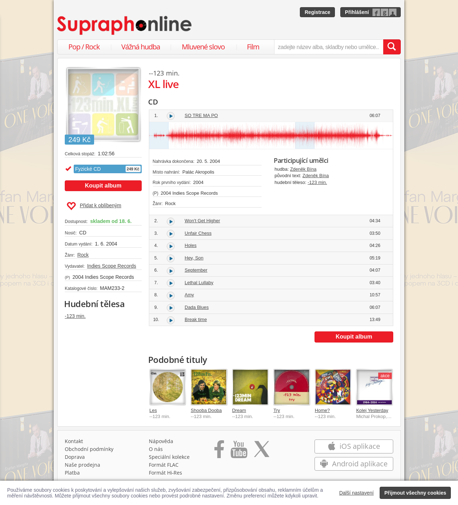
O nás (156, 449)
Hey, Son (194, 258)
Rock (83, 255)
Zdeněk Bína (303, 169)
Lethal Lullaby (199, 282)
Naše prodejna (82, 464)
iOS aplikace (353, 446)
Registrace (317, 12)
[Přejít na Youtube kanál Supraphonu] (239, 451)
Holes (190, 245)
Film (253, 47)
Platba (72, 472)
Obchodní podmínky (89, 449)
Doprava (75, 456)
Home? (322, 410)
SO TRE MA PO (201, 115)
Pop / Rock (84, 47)
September (196, 270)
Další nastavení (356, 493)
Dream (239, 410)
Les (153, 410)
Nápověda (161, 441)
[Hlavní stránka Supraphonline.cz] (125, 25)
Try (276, 410)
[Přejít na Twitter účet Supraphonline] (262, 451)
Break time (196, 319)
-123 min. (75, 316)
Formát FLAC (164, 464)
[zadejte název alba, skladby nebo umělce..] (328, 46)
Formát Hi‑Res (165, 472)
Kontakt (74, 441)
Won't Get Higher (202, 220)
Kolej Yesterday (372, 410)
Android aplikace (354, 463)
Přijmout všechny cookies (415, 493)
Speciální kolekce (169, 456)
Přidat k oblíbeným (94, 206)
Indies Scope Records (111, 266)
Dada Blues (197, 307)
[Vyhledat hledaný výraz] (392, 46)
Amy (189, 294)
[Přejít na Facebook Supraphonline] (219, 451)
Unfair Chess (198, 233)
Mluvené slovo (203, 47)
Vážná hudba (140, 47)
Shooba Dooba (206, 410)
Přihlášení (357, 12)
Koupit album (103, 186)
